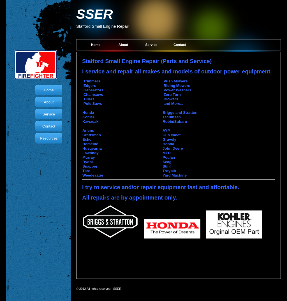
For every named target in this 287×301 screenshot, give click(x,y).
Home (95, 45)
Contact (179, 45)
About (123, 45)
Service (151, 45)
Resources (49, 138)
